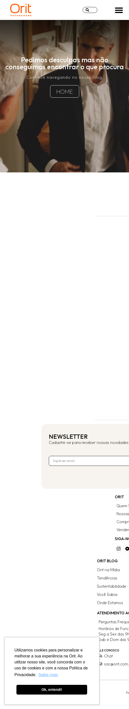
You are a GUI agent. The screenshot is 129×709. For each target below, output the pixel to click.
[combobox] (90, 10)
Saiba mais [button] (48, 675)
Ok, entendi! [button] (51, 690)
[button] (119, 10)
